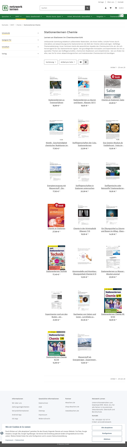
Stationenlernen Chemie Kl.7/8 (56, 358)
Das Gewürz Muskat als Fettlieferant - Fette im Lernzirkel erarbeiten (113, 144)
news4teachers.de (72, 411)
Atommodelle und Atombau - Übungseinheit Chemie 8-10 (84, 272)
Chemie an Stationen (56, 228)
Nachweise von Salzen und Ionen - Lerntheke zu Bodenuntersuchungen (84, 315)
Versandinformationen (20, 411)
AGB (40, 407)
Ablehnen (107, 439)
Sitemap (42, 411)
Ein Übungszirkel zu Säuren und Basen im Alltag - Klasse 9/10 (113, 229)
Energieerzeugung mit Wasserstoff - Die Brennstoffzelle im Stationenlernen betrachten (56, 187)
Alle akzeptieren (107, 428)
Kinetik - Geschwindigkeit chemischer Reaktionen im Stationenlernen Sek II (56, 144)
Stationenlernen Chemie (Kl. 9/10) (113, 315)
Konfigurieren (107, 433)
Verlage (101, 2)
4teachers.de (70, 402)
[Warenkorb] (119, 8)
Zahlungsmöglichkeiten (20, 407)
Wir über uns (17, 403)
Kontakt (120, 2)
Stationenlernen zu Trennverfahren (56, 101)
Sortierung (50, 62)
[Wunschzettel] (110, 8)
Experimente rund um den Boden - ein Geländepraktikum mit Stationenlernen (56, 315)
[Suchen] (62, 8)
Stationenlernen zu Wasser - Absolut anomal (113, 272)
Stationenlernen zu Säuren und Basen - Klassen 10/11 (84, 101)
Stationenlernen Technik (56, 271)
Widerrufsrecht (44, 419)
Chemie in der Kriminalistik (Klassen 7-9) (84, 229)
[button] (105, 8)
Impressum (9, 440)
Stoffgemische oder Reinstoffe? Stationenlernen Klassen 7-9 (113, 187)
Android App (16, 415)
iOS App (15, 419)
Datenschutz (19, 440)
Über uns (110, 2)
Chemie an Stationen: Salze (113, 100)
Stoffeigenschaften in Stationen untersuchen (84, 186)
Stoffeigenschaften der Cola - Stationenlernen (84, 144)
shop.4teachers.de (72, 407)
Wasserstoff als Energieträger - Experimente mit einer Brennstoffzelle (85, 358)
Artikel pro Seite (67, 62)
